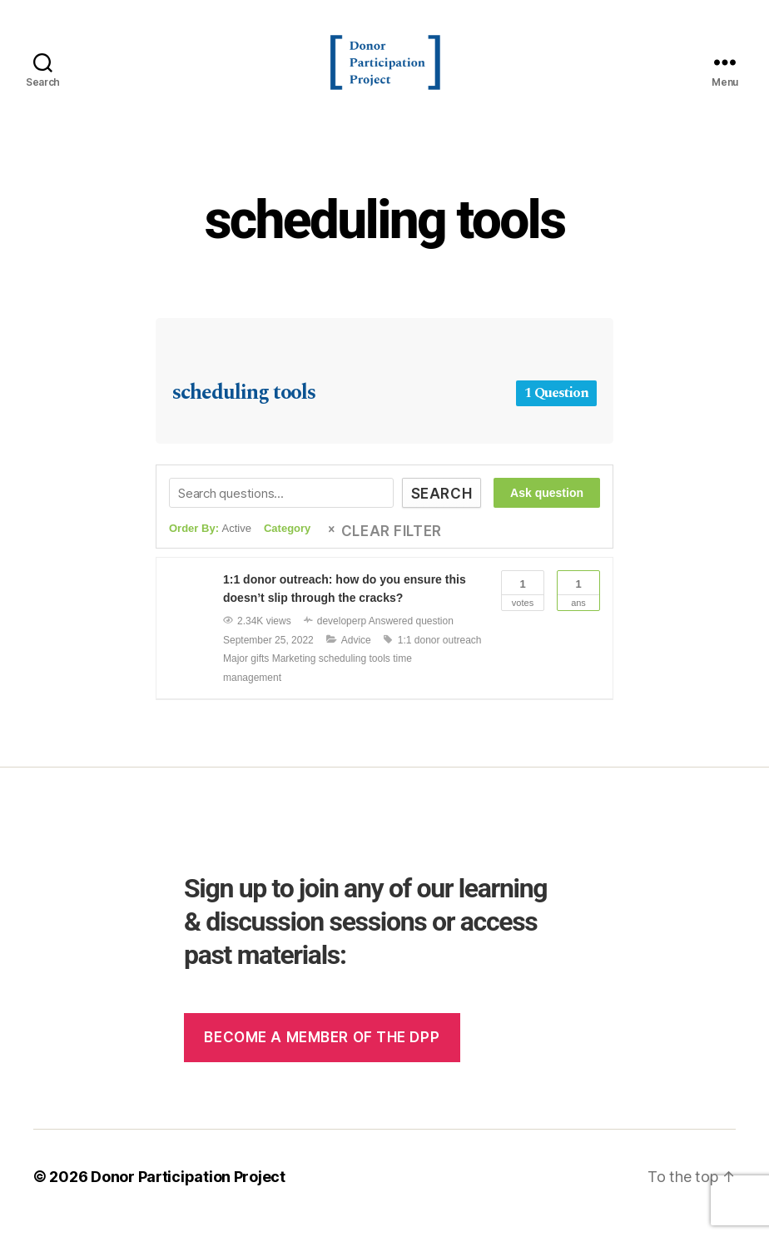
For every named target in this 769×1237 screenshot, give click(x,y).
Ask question (546, 507)
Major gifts (246, 672)
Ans (578, 602)
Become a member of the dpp (321, 1050)
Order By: (210, 542)
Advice (356, 654)
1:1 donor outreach (440, 654)
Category (287, 542)
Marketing (294, 672)
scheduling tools (385, 234)
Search (441, 507)
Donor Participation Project (188, 1190)
